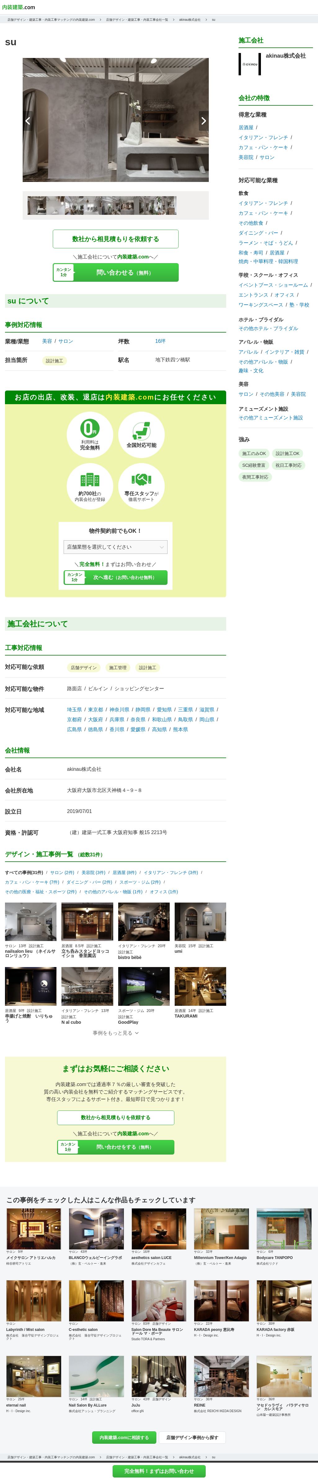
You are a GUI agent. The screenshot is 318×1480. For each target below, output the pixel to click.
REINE (199, 1405)
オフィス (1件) (164, 891)
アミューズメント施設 (263, 409)
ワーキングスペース (261, 305)
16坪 (160, 341)
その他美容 (272, 394)
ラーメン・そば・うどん (266, 243)
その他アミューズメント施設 (271, 417)
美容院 (246, 157)
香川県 (117, 729)
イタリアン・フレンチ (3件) (171, 872)
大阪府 (95, 719)
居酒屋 (246, 127)
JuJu (136, 1405)
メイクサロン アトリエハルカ (31, 1258)
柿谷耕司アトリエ (18, 1263)
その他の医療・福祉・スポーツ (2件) (41, 891)
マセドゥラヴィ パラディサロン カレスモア (283, 1407)
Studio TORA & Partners (148, 1339)
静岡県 (143, 709)
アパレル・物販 (256, 342)
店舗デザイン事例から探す (192, 1437)
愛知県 (164, 709)
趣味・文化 (251, 370)
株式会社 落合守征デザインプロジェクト (32, 1337)
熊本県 (180, 729)
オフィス (284, 295)
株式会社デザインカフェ (149, 1263)
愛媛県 (138, 729)
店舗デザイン (84, 667)
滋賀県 (206, 709)
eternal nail (16, 1405)
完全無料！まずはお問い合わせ (159, 1471)
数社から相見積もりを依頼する (115, 239)
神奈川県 (119, 709)
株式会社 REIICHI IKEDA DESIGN (217, 1411)
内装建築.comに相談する (124, 1437)
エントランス (253, 295)
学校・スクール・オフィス (268, 275)
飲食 (244, 193)
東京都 (95, 709)
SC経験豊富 (254, 465)
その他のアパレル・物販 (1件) (113, 891)
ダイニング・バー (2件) (89, 882)
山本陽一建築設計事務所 (274, 1414)
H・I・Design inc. (206, 1335)
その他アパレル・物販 (263, 362)
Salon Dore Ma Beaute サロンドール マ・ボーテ (157, 1332)
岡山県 (206, 719)
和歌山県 (162, 719)
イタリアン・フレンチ (263, 137)
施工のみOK (254, 453)
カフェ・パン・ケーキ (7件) (32, 882)
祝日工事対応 (288, 465)
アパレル (248, 352)
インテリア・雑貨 (284, 352)
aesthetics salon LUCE (152, 1258)
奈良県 (138, 719)
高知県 (159, 729)
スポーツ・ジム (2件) (140, 882)
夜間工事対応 (255, 477)
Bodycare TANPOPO (275, 1258)
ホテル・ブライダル (261, 319)
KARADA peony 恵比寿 (214, 1330)
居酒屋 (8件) (125, 872)
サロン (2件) (62, 872)
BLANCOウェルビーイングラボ (95, 1258)
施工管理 (118, 667)
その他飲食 (251, 223)
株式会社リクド (267, 1263)
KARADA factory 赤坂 (275, 1330)
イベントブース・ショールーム (273, 285)
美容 (47, 341)
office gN (138, 1411)
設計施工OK (287, 453)
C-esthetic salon (83, 1330)
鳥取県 (185, 719)
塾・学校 (299, 305)
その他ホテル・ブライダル (268, 328)
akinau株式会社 (84, 769)
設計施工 (54, 360)
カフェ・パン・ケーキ (263, 147)
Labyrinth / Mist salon (25, 1330)
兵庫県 (117, 719)
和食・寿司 (251, 252)
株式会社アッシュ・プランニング (92, 1411)
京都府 (74, 719)
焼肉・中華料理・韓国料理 (268, 261)
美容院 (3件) (93, 872)
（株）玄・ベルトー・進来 (87, 1263)
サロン (65, 341)
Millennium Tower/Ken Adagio (220, 1258)
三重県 (185, 709)
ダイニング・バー (258, 233)
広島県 (74, 729)
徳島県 (95, 729)
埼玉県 (74, 709)
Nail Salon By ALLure (88, 1405)
